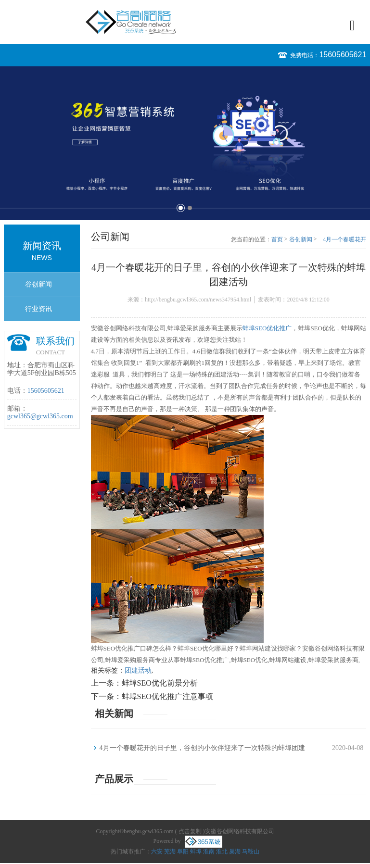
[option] (185, 143)
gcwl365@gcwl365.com (40, 416)
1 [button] (181, 208)
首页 (277, 239)
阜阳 (183, 851)
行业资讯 (38, 309)
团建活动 (138, 670)
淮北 (222, 851)
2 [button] (190, 208)
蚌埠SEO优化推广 (267, 328)
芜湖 (170, 851)
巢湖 (235, 851)
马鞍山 (250, 851)
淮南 (209, 851)
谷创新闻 (38, 284)
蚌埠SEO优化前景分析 (160, 683)
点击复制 (190, 831)
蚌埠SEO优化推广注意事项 (167, 696)
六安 (157, 851)
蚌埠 (196, 851)
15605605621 (342, 54)
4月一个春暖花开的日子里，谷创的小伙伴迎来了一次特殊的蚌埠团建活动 (343, 240)
